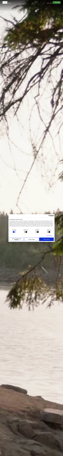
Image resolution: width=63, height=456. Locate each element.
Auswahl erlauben (31, 239)
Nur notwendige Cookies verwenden (16, 239)
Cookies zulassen (46, 239)
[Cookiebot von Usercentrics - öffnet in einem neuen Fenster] (49, 215)
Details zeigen (49, 235)
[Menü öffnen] (4, 2)
